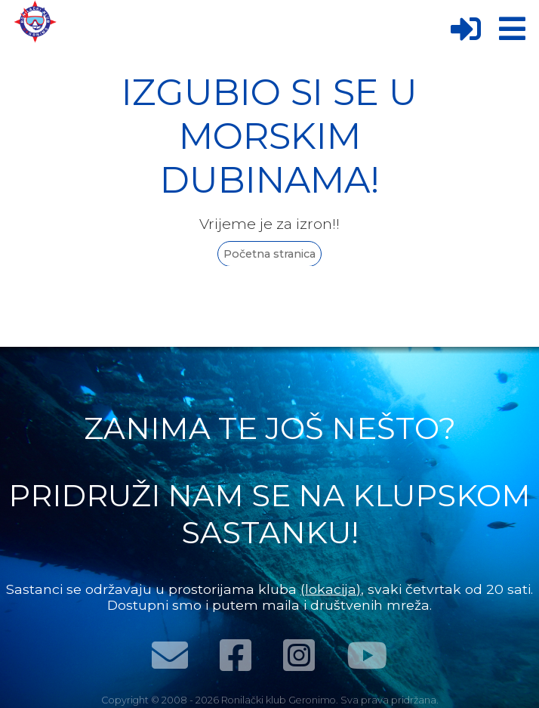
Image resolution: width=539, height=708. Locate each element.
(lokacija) (330, 589)
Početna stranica (269, 254)
